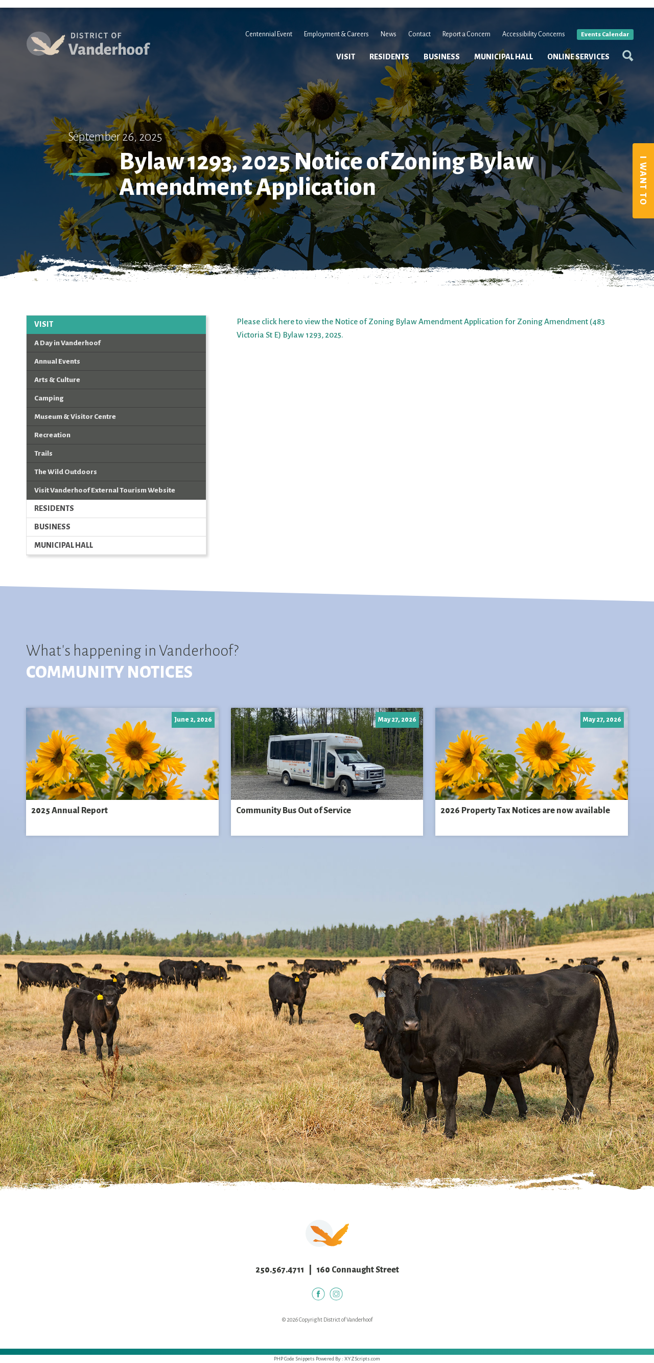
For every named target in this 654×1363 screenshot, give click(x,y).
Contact (414, 43)
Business (436, 65)
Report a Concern (461, 43)
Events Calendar (599, 43)
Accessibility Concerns (528, 43)
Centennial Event (263, 43)
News (383, 43)
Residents (384, 65)
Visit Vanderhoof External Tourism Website (104, 490)
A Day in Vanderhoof (67, 343)
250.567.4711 (279, 1270)
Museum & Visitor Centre (75, 416)
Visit (340, 65)
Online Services (573, 65)
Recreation (52, 435)
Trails (43, 453)
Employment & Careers (330, 43)
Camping (48, 398)
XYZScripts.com (362, 1358)
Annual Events (57, 361)
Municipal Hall (498, 65)
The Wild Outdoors (65, 472)
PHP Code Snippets (294, 1358)
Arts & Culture (57, 380)
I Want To (642, 181)
